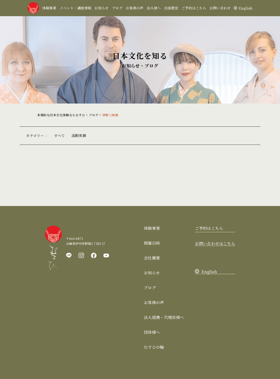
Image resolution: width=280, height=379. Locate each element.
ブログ (117, 7)
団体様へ (152, 332)
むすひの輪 (154, 347)
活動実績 (79, 135)
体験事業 (49, 7)
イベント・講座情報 (75, 7)
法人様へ (154, 7)
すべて (59, 135)
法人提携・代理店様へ (164, 317)
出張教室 (171, 7)
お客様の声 (134, 7)
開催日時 (152, 243)
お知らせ (101, 7)
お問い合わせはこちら (215, 243)
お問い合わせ (220, 7)
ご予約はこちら (194, 7)
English (243, 8)
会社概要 (152, 258)
